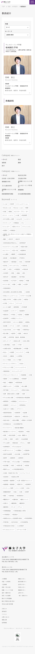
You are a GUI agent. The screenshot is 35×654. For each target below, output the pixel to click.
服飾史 (12, 356)
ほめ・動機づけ (22, 435)
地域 (28, 431)
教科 (11, 439)
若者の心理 (17, 341)
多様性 (28, 292)
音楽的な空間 (15, 477)
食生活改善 (12, 435)
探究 (17, 439)
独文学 (18, 239)
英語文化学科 (22, 175)
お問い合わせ (5, 617)
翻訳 (4, 239)
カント (12, 303)
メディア (14, 311)
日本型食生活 (7, 424)
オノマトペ (6, 250)
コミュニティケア (18, 371)
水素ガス (5, 503)
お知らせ (4, 608)
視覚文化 (5, 314)
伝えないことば (18, 207)
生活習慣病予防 (18, 424)
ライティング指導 (8, 488)
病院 (4, 495)
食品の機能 (16, 420)
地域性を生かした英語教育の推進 (12, 518)
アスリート (20, 409)
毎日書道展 (13, 258)
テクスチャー (23, 401)
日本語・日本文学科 (8, 178)
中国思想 (17, 269)
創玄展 (5, 258)
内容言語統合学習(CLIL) (10, 243)
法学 (18, 326)
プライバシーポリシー (9, 628)
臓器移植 (14, 503)
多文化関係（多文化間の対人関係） (13, 292)
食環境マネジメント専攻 (9, 190)
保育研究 (20, 458)
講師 (19, 162)
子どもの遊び (16, 461)
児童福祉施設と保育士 (20, 510)
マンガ (13, 507)
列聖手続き (26, 329)
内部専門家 (26, 454)
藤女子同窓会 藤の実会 (8, 601)
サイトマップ (19, 628)
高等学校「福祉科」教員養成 (17, 337)
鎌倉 (18, 273)
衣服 (27, 352)
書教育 (13, 254)
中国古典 (25, 269)
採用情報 (4, 622)
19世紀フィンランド (17, 318)
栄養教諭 (14, 401)
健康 (29, 443)
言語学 (12, 204)
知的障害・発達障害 (8, 480)
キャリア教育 (17, 360)
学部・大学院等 (13, 6)
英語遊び (15, 514)
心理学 (26, 284)
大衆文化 (24, 265)
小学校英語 (6, 514)
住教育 (12, 352)
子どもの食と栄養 (8, 397)
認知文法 (17, 416)
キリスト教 (6, 284)
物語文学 (5, 262)
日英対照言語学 (7, 416)
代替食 (17, 386)
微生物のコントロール (9, 431)
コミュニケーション (22, 204)
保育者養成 (26, 461)
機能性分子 (6, 499)
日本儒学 (5, 273)
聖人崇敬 (5, 333)
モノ (23, 223)
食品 (4, 382)
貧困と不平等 (7, 299)
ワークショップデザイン (10, 363)
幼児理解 (5, 465)
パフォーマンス (25, 473)
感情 (19, 284)
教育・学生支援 (6, 587)
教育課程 (16, 307)
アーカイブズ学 (21, 529)
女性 (14, 344)
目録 (15, 492)
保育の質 (19, 465)
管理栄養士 (22, 405)
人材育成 (19, 356)
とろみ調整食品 (14, 378)
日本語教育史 (24, 522)
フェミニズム (27, 226)
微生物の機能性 (19, 427)
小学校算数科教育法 (18, 469)
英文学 (11, 239)
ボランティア (7, 341)
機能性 (11, 382)
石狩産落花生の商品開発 (23, 397)
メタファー (28, 219)
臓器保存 (22, 503)
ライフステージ (7, 427)
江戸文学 (14, 280)
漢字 (4, 269)
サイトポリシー (27, 628)
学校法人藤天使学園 (7, 604)
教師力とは (6, 469)
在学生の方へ (21, 584)
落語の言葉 (24, 246)
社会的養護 (24, 439)
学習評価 (5, 522)
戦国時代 (23, 250)
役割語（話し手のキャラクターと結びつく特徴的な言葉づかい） (17, 235)
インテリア (20, 352)
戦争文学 (5, 277)
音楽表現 (5, 477)
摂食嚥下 (24, 378)
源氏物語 (14, 262)
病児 (12, 465)
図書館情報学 (7, 492)
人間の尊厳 (6, 344)
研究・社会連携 (6, 595)
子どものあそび (17, 446)
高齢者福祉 (6, 371)
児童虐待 (26, 450)
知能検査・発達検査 (8, 484)
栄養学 (27, 492)
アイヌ (12, 326)
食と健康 (24, 386)
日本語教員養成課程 (24, 194)
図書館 (27, 314)
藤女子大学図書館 (7, 598)
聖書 (27, 280)
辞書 (14, 284)
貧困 (26, 207)
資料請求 (4, 611)
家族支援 (15, 443)
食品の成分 (6, 420)
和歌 (12, 273)
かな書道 (5, 254)
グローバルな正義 (26, 295)
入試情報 (4, 584)
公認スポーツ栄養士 (8, 409)
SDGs (21, 363)
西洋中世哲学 (7, 322)
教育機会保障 (17, 348)
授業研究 (12, 458)
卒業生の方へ (21, 587)
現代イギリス (16, 226)
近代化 (5, 265)
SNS (28, 488)
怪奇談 (21, 280)
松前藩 (5, 326)
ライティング (7, 223)
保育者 (27, 465)
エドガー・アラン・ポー (21, 211)
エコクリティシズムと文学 (10, 246)
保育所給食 (19, 382)
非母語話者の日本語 (8, 526)
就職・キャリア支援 (7, 590)
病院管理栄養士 (7, 412)
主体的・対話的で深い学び (10, 473)
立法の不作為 (7, 329)
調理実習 (5, 401)
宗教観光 (16, 223)
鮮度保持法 (20, 495)
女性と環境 (26, 341)
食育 (23, 394)
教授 (19, 159)
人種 (17, 215)
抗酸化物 (15, 499)
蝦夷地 (27, 322)
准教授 (4, 162)
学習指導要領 (28, 518)
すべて (5, 159)
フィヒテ (19, 303)
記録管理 (5, 318)
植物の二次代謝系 (27, 420)
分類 (20, 492)
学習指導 (24, 307)
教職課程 (21, 189)
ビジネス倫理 (7, 307)
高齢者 (5, 378)
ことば (5, 204)
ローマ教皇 (17, 329)
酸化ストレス (24, 499)
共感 (4, 211)
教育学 (5, 458)
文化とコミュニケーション (10, 295)
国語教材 (14, 277)
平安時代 (22, 258)
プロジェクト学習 (8, 367)
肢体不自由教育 (7, 454)
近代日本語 (14, 522)
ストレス (14, 405)
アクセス (4, 614)
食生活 (26, 333)
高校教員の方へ (22, 581)
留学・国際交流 (6, 593)
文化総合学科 (22, 178)
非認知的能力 (7, 288)
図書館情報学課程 (7, 194)
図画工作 (20, 484)
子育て (20, 344)
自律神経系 (6, 446)
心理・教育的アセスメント (24, 480)
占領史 (5, 303)
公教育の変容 (7, 348)
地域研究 (22, 311)
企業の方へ (21, 593)
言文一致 (15, 250)
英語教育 (24, 215)
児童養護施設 (7, 510)
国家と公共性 (17, 299)
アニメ (20, 507)
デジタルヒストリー (8, 529)
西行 (24, 273)
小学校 (5, 439)
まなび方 (19, 219)
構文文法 (25, 416)
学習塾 (26, 348)
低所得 (13, 333)
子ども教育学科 (7, 185)
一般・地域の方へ (23, 595)
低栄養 (25, 412)
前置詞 (5, 230)
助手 (3, 165)
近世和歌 (5, 280)
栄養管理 (17, 412)
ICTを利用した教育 (8, 219)
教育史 (26, 299)
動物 (10, 211)
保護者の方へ (21, 590)
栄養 (4, 337)
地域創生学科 (6, 181)
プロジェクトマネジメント (10, 375)
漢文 (10, 269)
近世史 (20, 314)
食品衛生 (21, 431)
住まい (5, 352)
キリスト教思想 (18, 322)
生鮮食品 (11, 495)
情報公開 (4, 620)
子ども (23, 443)
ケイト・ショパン (8, 215)
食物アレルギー (7, 386)
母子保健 (5, 390)
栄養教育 (5, 405)
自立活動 (17, 454)
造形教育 (28, 484)
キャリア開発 (7, 360)
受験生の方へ (21, 579)
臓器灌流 (5, 507)
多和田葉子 (23, 243)
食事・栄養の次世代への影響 (11, 394)
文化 (20, 262)
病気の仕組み (25, 390)
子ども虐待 (6, 443)
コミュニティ (15, 390)
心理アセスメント (8, 450)
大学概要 (4, 579)
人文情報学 (20, 526)
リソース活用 (20, 488)
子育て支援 (6, 461)
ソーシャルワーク (21, 367)
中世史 (13, 314)
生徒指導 (5, 311)
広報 (30, 375)
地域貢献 (23, 375)
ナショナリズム (14, 265)
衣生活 (5, 356)
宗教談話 (12, 230)
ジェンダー (6, 226)
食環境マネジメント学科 (25, 182)
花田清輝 (27, 262)
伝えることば (7, 207)
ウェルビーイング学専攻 (25, 186)
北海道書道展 (22, 254)
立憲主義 (25, 326)
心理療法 (18, 450)
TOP (3, 6)
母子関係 (22, 277)
